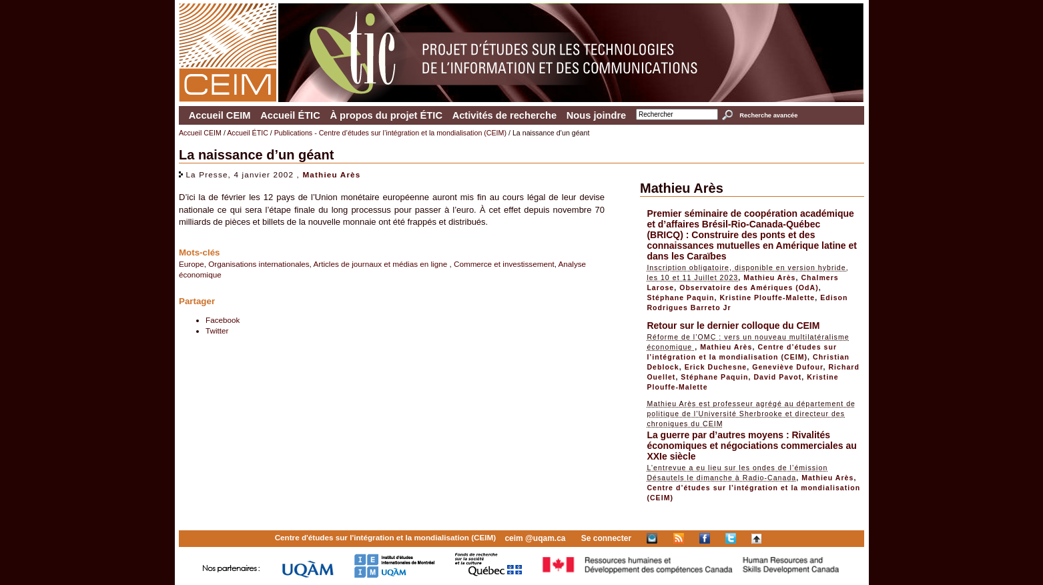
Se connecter (606, 538)
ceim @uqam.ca (534, 538)
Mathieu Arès (331, 174)
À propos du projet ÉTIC (386, 115)
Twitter (217, 330)
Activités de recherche (504, 115)
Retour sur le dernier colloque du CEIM (733, 325)
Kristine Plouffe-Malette (767, 298)
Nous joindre (597, 115)
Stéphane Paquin (680, 298)
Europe (191, 263)
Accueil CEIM (220, 115)
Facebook (223, 320)
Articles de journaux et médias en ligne (381, 263)
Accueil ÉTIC (290, 115)
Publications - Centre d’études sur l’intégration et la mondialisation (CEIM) (390, 133)
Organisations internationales (258, 263)
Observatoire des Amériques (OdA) (749, 287)
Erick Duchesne (716, 367)
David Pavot (777, 377)
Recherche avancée (768, 115)
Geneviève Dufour (787, 367)
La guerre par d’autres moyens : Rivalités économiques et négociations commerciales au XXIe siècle (751, 446)
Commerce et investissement (504, 263)
